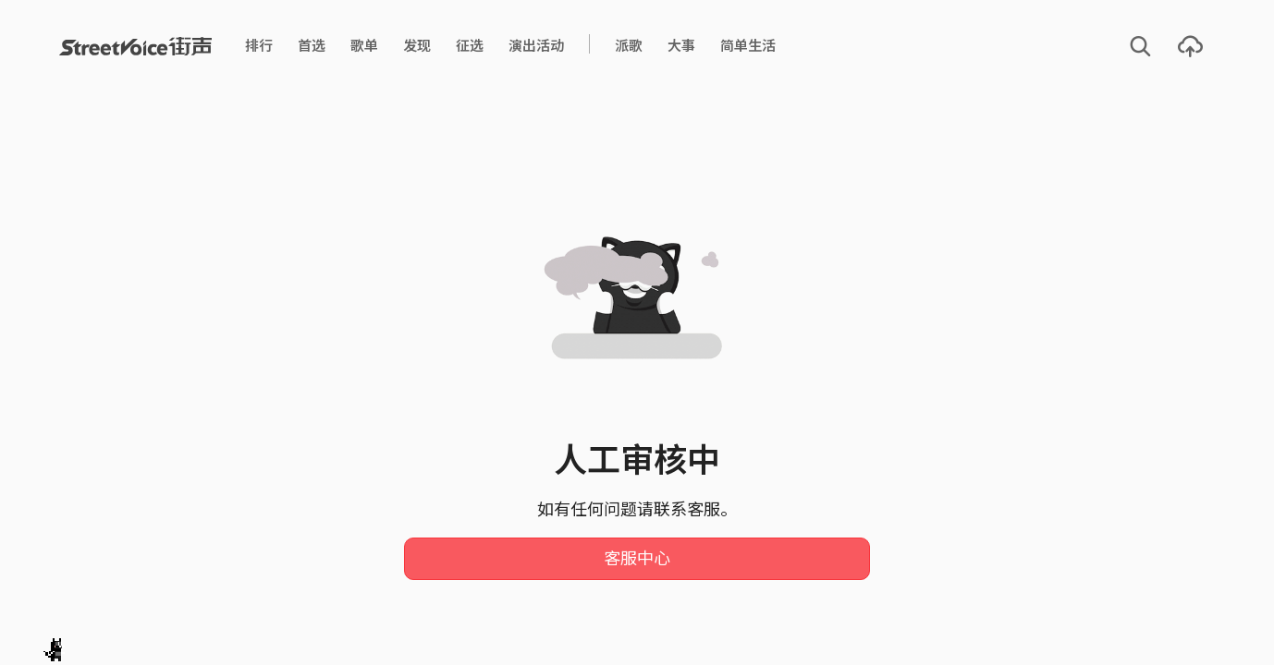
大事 (681, 46)
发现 (417, 46)
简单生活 (748, 46)
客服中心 (637, 559)
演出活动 (536, 46)
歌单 (364, 46)
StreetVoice (135, 46)
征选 (470, 46)
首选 (311, 46)
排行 (259, 46)
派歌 (629, 46)
